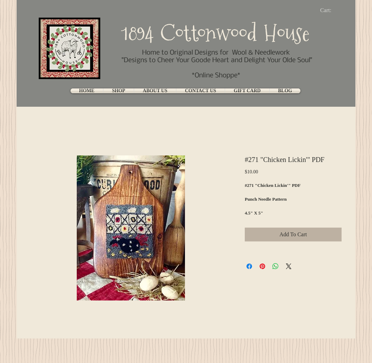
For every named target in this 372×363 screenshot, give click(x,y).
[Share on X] (289, 266)
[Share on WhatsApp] (275, 266)
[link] (331, 10)
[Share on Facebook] (249, 266)
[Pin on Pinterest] (262, 266)
